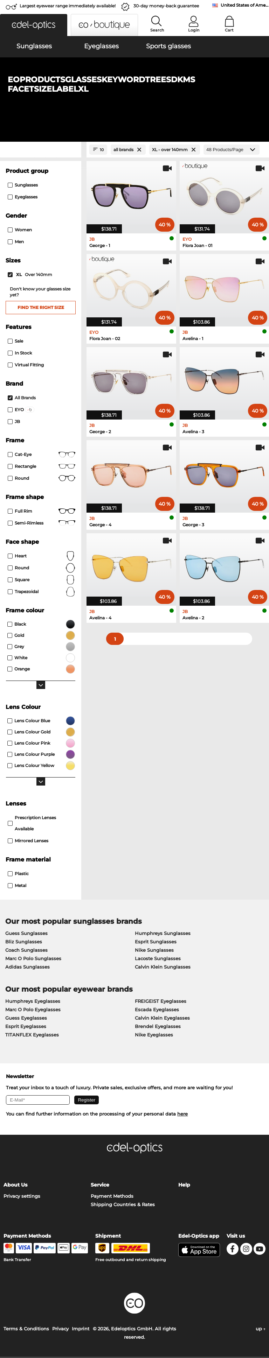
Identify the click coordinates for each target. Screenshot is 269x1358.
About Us (15, 1186)
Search (157, 30)
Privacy (60, 1330)
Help (184, 1186)
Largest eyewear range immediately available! (68, 5)
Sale (15, 342)
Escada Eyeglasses (157, 1010)
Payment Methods (112, 1197)
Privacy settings (22, 1197)
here (182, 1115)
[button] (33, 25)
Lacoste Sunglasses (158, 959)
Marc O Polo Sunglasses (33, 959)
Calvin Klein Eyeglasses (162, 1019)
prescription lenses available (32, 824)
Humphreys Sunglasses (163, 934)
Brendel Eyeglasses (158, 1027)
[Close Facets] (40, 151)
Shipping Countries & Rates (123, 1206)
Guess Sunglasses (26, 934)
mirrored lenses (28, 841)
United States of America (245, 5)
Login (193, 30)
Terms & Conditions (26, 1330)
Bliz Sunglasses (23, 942)
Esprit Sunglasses (156, 942)
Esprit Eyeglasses (25, 1027)
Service (100, 1186)
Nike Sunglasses (154, 951)
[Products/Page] (231, 151)
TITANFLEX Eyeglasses (32, 1036)
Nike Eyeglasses (154, 1036)
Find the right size (41, 308)
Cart (229, 30)
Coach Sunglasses (26, 951)
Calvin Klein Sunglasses (163, 968)
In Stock (20, 354)
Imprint (80, 1330)
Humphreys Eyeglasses (32, 1002)
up (260, 1330)
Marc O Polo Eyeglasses (33, 1010)
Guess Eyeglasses (26, 1019)
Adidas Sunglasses (27, 968)
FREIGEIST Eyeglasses (160, 1002)
